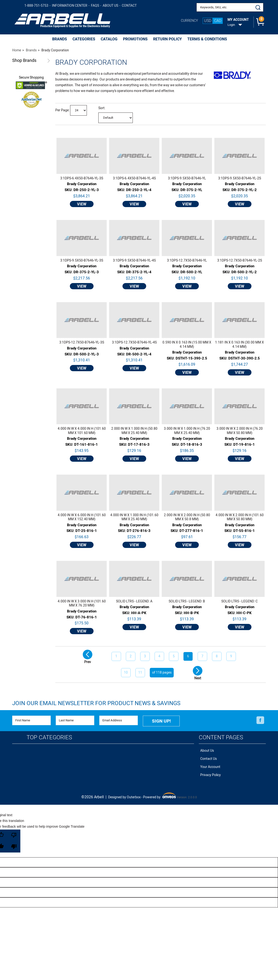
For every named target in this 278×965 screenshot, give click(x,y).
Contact (129, 5)
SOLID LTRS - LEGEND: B (187, 601)
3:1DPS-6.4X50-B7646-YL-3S (81, 178)
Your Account (209, 763)
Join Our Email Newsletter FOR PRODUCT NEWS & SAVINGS (96, 703)
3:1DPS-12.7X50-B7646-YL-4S (134, 342)
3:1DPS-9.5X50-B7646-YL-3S (81, 260)
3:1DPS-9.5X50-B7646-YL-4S (134, 260)
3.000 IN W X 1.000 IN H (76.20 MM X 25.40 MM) (187, 431)
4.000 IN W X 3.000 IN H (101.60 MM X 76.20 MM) (82, 603)
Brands (24, 61)
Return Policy (167, 39)
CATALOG (109, 39)
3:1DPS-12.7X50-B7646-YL (187, 260)
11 (140, 672)
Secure (31, 77)
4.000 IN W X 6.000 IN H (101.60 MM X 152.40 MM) (82, 517)
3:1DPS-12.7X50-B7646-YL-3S (81, 342)
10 (126, 672)
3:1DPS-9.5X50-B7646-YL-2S (239, 178)
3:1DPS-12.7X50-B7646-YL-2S (239, 260)
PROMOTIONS (135, 39)
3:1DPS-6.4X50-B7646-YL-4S (134, 178)
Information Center (69, 5)
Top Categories (49, 736)
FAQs (95, 5)
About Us (110, 5)
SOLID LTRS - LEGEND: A (134, 601)
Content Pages (221, 736)
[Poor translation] (13, 836)
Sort (101, 108)
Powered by (159, 791)
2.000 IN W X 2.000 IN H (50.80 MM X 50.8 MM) (187, 517)
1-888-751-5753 (36, 5)
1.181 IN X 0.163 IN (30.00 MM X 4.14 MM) (239, 344)
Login (231, 25)
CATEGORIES (83, 39)
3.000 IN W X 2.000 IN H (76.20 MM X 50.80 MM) (240, 431)
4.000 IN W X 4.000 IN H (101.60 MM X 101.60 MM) (82, 431)
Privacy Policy (209, 770)
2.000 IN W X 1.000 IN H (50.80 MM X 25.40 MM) (134, 431)
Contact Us (207, 756)
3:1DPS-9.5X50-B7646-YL (187, 178)
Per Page (62, 110)
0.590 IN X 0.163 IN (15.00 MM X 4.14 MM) (186, 344)
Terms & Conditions (207, 39)
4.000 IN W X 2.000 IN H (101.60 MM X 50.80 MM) (240, 517)
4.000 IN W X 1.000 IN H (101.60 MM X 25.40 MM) (134, 517)
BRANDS (59, 39)
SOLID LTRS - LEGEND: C (239, 601)
